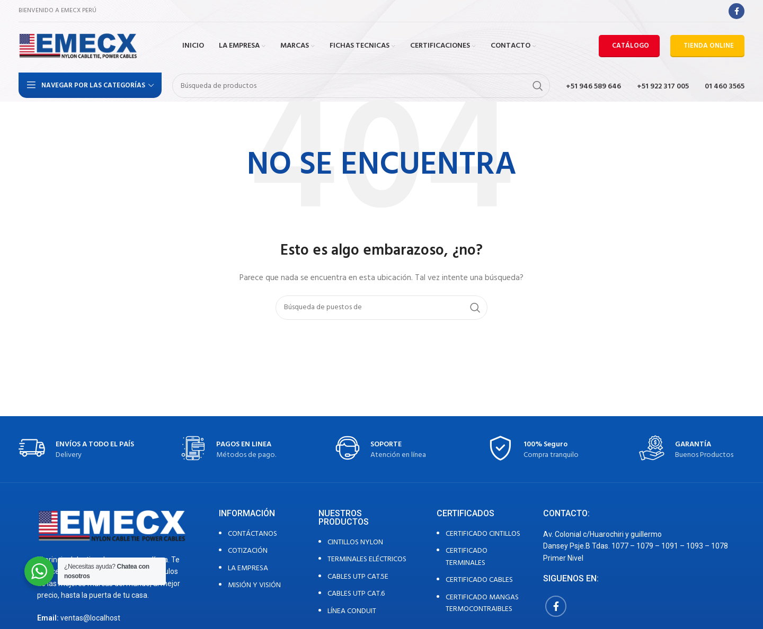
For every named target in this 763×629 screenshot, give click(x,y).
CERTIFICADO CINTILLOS (483, 534)
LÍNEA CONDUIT (351, 611)
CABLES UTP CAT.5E (357, 577)
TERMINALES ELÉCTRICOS (366, 559)
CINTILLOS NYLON (355, 542)
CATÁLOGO (630, 45)
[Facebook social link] (736, 11)
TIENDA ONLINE (709, 45)
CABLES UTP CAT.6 (356, 594)
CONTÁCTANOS (252, 534)
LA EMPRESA (248, 568)
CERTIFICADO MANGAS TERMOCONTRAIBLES (482, 603)
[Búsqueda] (361, 86)
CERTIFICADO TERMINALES (466, 557)
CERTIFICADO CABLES (479, 580)
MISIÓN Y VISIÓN (254, 585)
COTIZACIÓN (248, 551)
